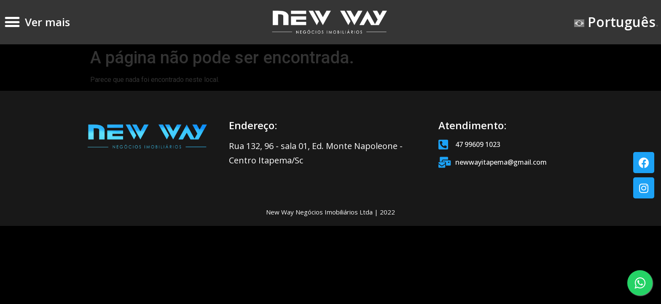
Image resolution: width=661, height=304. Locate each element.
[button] (12, 22)
